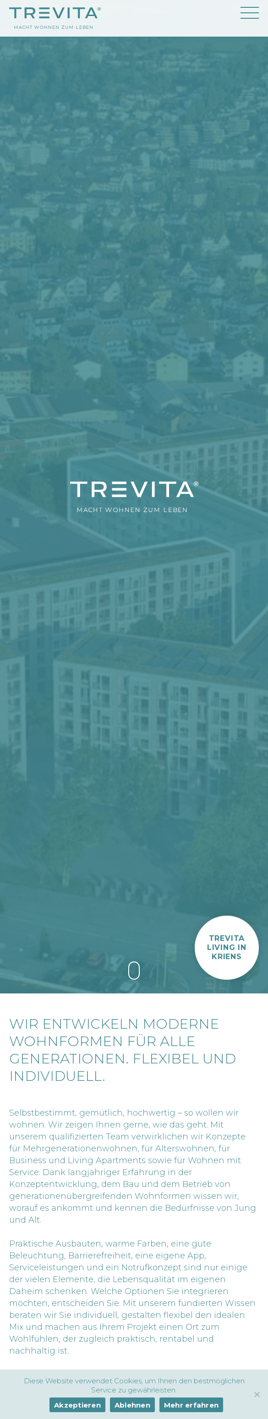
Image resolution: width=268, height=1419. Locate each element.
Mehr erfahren (191, 1405)
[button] (227, 948)
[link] (134, 970)
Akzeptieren (77, 1405)
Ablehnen (132, 1405)
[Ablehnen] (256, 1394)
